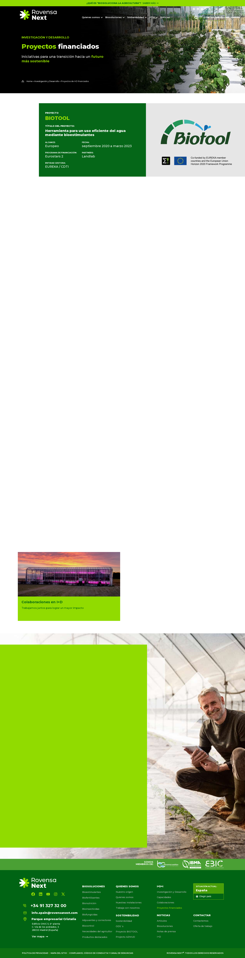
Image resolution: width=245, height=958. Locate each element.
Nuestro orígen (124, 892)
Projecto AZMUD (125, 937)
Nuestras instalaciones (129, 902)
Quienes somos (127, 886)
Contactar (202, 915)
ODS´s (119, 926)
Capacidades (164, 897)
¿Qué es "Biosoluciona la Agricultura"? (113, 3)
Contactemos (200, 920)
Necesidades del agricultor (97, 931)
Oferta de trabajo (202, 926)
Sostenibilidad (127, 915)
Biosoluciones (93, 886)
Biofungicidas (90, 914)
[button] (196, 17)
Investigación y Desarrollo (45, 37)
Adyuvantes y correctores (96, 920)
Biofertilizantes (91, 897)
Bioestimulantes (91, 892)
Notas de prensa (166, 931)
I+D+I (160, 886)
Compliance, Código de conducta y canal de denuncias (101, 953)
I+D (159, 936)
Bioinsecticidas (90, 909)
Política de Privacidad (35, 953)
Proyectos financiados (169, 907)
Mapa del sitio (59, 953)
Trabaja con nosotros (128, 907)
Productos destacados (94, 937)
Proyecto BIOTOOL (127, 931)
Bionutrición (89, 903)
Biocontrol (88, 925)
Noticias (163, 915)
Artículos (162, 920)
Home (29, 81)
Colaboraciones (165, 902)
